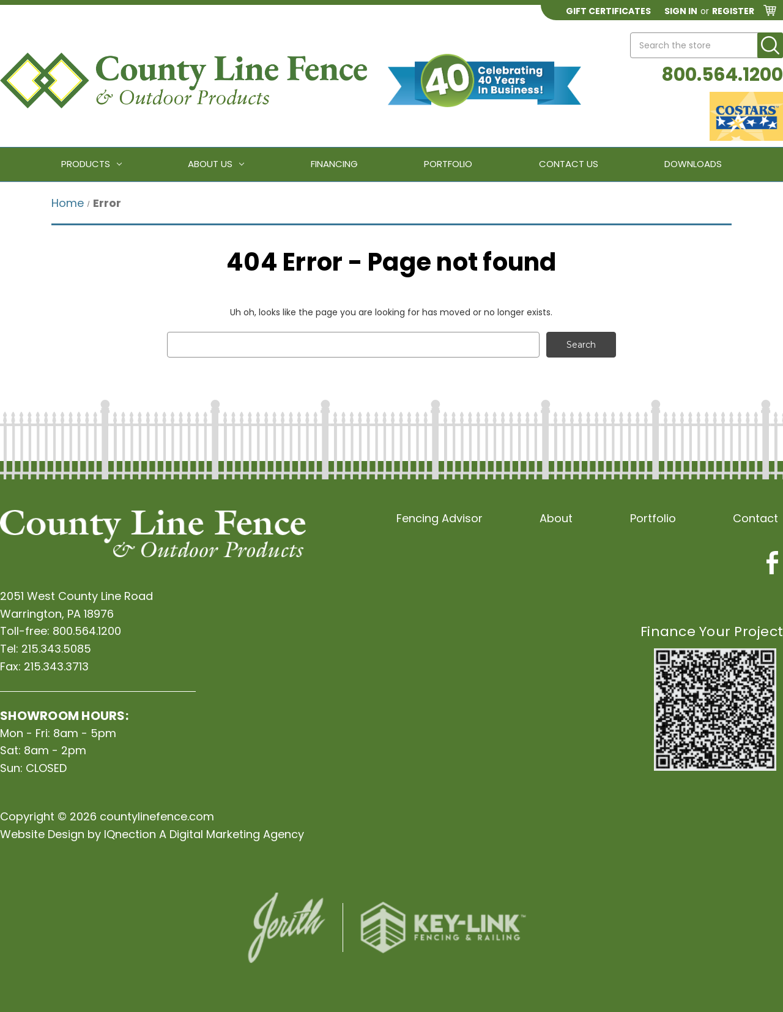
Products (91, 163)
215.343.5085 (56, 648)
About (556, 518)
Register (733, 11)
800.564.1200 (722, 75)
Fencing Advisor (439, 518)
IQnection (130, 834)
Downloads (693, 163)
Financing (334, 163)
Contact (755, 518)
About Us (216, 163)
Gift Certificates (608, 11)
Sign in (680, 11)
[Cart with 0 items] (770, 12)
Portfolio (448, 163)
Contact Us (568, 163)
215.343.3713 (56, 666)
